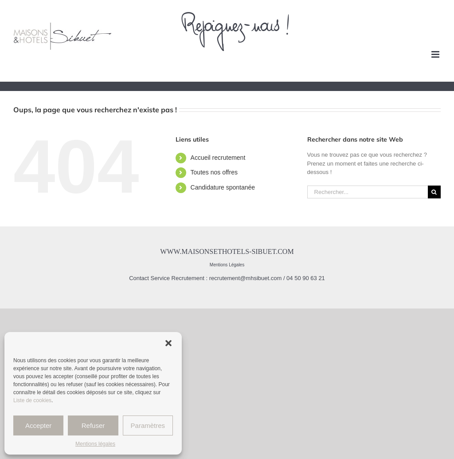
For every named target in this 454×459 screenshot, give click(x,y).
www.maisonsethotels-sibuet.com (227, 251)
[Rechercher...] (367, 192)
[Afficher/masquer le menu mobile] (436, 54)
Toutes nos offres (214, 172)
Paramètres (148, 425)
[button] (168, 343)
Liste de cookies (32, 400)
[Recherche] (434, 192)
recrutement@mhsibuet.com (245, 278)
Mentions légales (95, 444)
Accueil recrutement (218, 157)
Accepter (38, 425)
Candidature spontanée (223, 187)
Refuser (93, 425)
